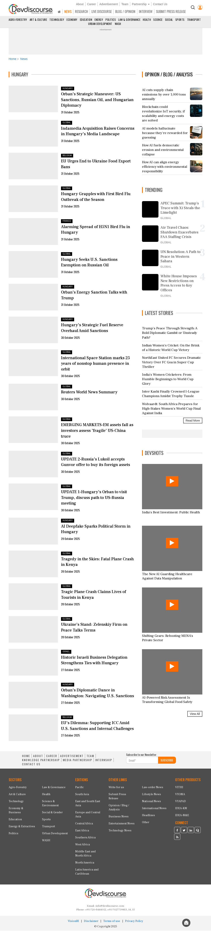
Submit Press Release (117, 797)
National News (151, 802)
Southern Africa (85, 838)
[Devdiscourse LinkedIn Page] (191, 830)
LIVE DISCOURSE (101, 11)
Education (86, 19)
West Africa (82, 845)
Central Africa (84, 824)
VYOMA (180, 795)
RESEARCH (81, 11)
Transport (194, 19)
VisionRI (73, 921)
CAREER (51, 756)
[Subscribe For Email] (142, 760)
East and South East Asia (87, 804)
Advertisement (108, 4)
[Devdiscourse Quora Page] (197, 830)
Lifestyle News (151, 795)
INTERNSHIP (103, 761)
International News (154, 809)
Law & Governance (129, 19)
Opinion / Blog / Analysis (119, 808)
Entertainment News (122, 824)
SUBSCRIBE (167, 761)
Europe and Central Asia (87, 815)
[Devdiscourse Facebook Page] (177, 830)
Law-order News (152, 788)
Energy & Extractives (22, 827)
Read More (193, 421)
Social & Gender (52, 813)
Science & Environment (50, 804)
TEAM (90, 756)
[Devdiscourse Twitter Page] (184, 830)
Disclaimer (91, 921)
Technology (56, 19)
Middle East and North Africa (85, 854)
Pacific (79, 788)
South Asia (82, 795)
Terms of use (111, 921)
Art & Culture (38, 19)
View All (195, 714)
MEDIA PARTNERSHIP (77, 761)
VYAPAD (180, 802)
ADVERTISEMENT (71, 756)
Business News (119, 817)
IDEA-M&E (182, 816)
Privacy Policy (134, 921)
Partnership (140, 4)
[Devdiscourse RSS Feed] (177, 837)
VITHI (179, 788)
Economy (72, 19)
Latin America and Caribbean (86, 872)
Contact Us (160, 4)
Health (147, 19)
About (80, 4)
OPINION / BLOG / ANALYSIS (169, 74)
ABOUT (38, 756)
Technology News (120, 831)
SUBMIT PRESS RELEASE (171, 11)
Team (124, 4)
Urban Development (100, 24)
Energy (99, 19)
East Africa (82, 831)
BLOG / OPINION (125, 11)
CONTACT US (31, 765)
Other (145, 823)
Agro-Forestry (18, 19)
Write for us (116, 788)
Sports (180, 19)
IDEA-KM (181, 809)
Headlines (148, 816)
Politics (111, 19)
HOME (26, 756)
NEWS (68, 11)
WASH (118, 24)
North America (84, 863)
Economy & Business (16, 811)
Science (158, 19)
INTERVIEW (145, 11)
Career (91, 4)
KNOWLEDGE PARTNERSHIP (41, 761)
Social (169, 19)
